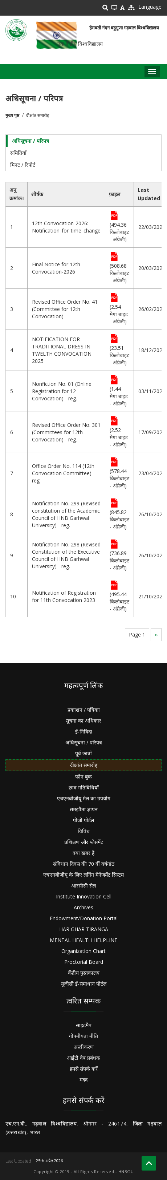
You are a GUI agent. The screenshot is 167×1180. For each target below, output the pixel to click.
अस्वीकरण (84, 1046)
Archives (83, 907)
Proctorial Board (83, 961)
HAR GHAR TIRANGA (83, 929)
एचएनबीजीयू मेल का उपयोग (83, 798)
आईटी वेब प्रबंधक (83, 1057)
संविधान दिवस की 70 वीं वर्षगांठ (83, 863)
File (114, 216)
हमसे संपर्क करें (84, 1068)
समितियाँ (18, 152)
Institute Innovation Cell (83, 896)
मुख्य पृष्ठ (12, 115)
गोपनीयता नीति (83, 1035)
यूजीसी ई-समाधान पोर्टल (83, 983)
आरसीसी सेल (83, 885)
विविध (84, 831)
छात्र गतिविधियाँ (84, 787)
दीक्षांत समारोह (83, 764)
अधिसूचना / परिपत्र (30, 140)
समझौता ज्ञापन (84, 809)
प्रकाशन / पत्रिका (84, 709)
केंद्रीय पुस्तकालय (83, 972)
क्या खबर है (83, 852)
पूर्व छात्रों (83, 753)
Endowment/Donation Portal (84, 918)
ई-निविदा (83, 731)
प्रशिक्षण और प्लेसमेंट (83, 841)
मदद (83, 1079)
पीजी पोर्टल (83, 820)
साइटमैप (83, 1025)
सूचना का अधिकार (83, 720)
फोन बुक (83, 776)
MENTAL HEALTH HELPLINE (83, 940)
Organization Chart (83, 950)
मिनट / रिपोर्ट (22, 164)
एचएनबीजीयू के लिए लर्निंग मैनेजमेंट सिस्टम (83, 874)
